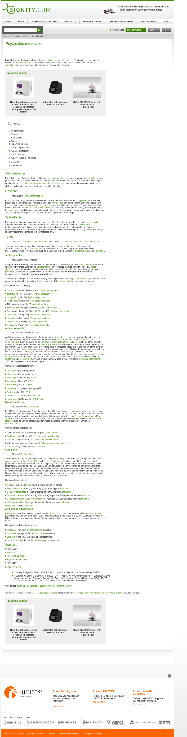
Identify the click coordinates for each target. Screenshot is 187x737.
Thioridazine (12, 294)
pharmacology (56, 203)
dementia (100, 251)
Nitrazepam (12, 533)
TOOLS (166, 21)
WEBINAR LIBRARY (93, 21)
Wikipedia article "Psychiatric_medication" (93, 593)
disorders (54, 269)
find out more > (59, 706)
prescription (90, 178)
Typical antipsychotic (49, 290)
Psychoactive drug (15, 556)
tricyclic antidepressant (89, 359)
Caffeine (11, 485)
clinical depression (62, 337)
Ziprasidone (12, 318)
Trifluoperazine (14, 308)
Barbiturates (10, 513)
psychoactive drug (48, 60)
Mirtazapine (12, 374)
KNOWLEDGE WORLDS (121, 21)
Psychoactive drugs (48, 586)
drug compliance (93, 222)
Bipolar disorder (69, 269)
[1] (63, 185)
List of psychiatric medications (35, 241)
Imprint (52, 734)
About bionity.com (64, 691)
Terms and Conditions (69, 734)
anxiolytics (55, 513)
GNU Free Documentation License (43, 593)
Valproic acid (13, 439)
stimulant (64, 488)
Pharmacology (65, 586)
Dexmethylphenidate (16, 492)
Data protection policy (93, 734)
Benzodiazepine (34, 530)
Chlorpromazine (14, 290)
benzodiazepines (93, 513)
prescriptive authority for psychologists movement (41, 183)
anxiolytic (74, 246)
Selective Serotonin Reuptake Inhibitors (59, 342)
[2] (40, 388)
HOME (8, 21)
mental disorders (25, 62)
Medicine (11, 552)
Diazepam (11, 530)
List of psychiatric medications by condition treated (77, 241)
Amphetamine (57, 461)
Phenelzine (12, 395)
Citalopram (12, 381)
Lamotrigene (13, 446)
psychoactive (84, 200)
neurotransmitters (49, 344)
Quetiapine (12, 314)
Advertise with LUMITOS (142, 692)
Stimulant (27, 485)
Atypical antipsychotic (60, 311)
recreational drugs (36, 205)
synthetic (9, 65)
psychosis (84, 264)
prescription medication (57, 178)
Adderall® (32, 461)
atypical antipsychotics (80, 278)
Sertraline (11, 392)
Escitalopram (13, 377)
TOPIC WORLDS (148, 21)
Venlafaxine (12, 371)
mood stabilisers (30, 248)
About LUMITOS (103, 691)
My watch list (118, 30)
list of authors (116, 593)
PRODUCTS (70, 21)
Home (5, 36)
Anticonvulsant (40, 436)
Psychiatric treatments (26, 586)
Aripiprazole (12, 321)
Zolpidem (11, 537)
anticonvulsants (12, 423)
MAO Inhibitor (33, 395)
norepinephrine (12, 342)
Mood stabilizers (31, 407)
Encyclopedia (16, 36)
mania (78, 411)
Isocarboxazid (13, 399)
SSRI (7, 361)
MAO (53, 356)
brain (55, 210)
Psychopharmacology (34, 196)
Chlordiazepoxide (15, 540)
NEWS (21, 21)
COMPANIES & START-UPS (44, 21)
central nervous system (15, 461)
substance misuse (83, 251)
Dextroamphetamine (16, 495)
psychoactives (43, 207)
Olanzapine (12, 325)
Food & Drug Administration (82, 416)
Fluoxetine (11, 384)
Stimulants (29, 454)
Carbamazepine (14, 436)
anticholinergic (84, 224)
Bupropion (11, 389)
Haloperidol (12, 297)
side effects (56, 222)
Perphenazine (13, 301)
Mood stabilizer (52, 433)
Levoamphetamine (36, 499)
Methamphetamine (15, 502)
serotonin (84, 339)
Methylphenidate (14, 488)
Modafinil (11, 506)
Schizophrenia (43, 267)
